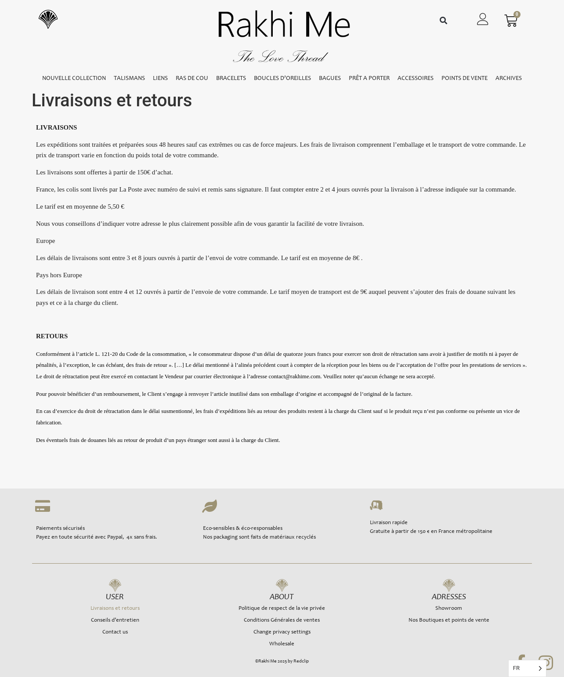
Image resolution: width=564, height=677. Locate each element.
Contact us (115, 632)
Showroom (448, 609)
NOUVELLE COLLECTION (74, 79)
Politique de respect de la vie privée (282, 609)
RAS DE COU (192, 79)
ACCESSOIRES (416, 79)
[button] (443, 21)
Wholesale (281, 644)
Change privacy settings (282, 632)
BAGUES (330, 79)
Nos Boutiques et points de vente (449, 620)
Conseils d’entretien (115, 620)
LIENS (160, 79)
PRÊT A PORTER (369, 79)
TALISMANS (129, 79)
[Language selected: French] (527, 668)
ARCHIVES (508, 79)
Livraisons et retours (115, 609)
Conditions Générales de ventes (282, 620)
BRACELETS (231, 79)
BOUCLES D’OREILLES (282, 79)
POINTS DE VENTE (464, 79)
